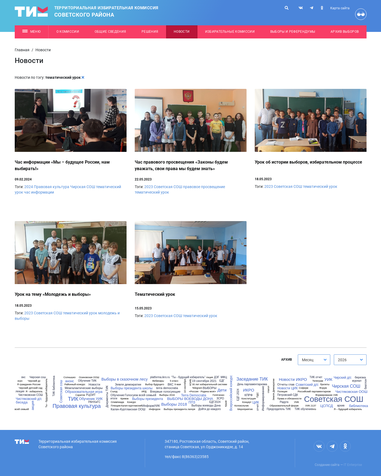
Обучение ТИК (87, 380)
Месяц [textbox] (307, 360)
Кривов (125, 398)
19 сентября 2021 (204, 380)
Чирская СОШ (82, 187)
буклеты (324, 384)
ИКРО (248, 390)
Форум (323, 388)
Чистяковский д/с (29, 398)
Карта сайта (340, 8)
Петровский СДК (287, 395)
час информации (39, 192)
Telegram (197, 388)
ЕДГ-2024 (238, 395)
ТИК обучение (303, 409)
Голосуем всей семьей (140, 395)
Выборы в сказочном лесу (124, 379)
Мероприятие (245, 409)
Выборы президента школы (131, 388)
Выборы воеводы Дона (206, 405)
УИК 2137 (310, 406)
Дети (221, 390)
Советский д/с (307, 384)
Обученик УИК (91, 398)
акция (32, 405)
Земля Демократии (273, 389)
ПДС (257, 394)
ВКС (171, 384)
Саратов (80, 395)
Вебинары (158, 381)
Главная (22, 50)
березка (360, 377)
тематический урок (152, 192)
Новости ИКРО (293, 379)
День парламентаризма (252, 384)
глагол (268, 389)
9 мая (178, 384)
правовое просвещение (204, 187)
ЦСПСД (326, 406)
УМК (296, 402)
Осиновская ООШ (89, 377)
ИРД (144, 391)
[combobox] (314, 359)
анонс (69, 381)
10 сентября (185, 386)
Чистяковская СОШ (30, 395)
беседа (22, 402)
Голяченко (218, 395)
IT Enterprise (353, 465)
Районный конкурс (74, 384)
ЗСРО (220, 398)
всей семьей (21, 409)
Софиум (303, 388)
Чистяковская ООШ (351, 391)
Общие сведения (110, 32)
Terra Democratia (193, 395)
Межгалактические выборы (84, 388)
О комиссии (67, 32)
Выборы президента (147, 398)
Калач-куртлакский (131, 406)
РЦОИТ (91, 395)
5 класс (174, 381)
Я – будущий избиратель (348, 409)
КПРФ (249, 395)
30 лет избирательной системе (209, 384)
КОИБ (190, 382)
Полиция (282, 391)
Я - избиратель (34, 391)
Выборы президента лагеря (179, 409)
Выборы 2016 (167, 395)
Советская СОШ (168, 187)
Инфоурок (154, 409)
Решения (150, 32)
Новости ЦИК (287, 388)
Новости (182, 32)
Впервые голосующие (165, 391)
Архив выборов (345, 32)
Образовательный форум (283, 406)
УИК (328, 379)
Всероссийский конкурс (231, 393)
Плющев (116, 406)
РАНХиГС (94, 402)
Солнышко (70, 377)
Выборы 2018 (174, 404)
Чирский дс (34, 381)
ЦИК (255, 402)
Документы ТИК (107, 396)
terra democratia (167, 388)
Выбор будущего (154, 384)
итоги (113, 398)
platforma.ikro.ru (160, 377)
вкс (24, 377)
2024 (28, 187)
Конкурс (131, 402)
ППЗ (191, 402)
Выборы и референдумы (292, 32)
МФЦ (224, 377)
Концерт (246, 402)
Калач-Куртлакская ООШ (128, 409)
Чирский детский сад (31, 388)
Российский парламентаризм (314, 391)
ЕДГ (222, 380)
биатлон (365, 384)
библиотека (358, 406)
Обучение (117, 395)
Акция (209, 377)
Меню (31, 32)
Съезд (113, 391)
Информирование (263, 398)
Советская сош (61, 391)
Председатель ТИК (279, 409)
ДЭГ (216, 377)
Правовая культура (51, 187)
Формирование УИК (326, 395)
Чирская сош (37, 377)
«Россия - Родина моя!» (202, 391)
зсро (20, 381)
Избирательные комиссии (230, 32)
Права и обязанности (289, 398)
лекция (20, 391)
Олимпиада (117, 402)
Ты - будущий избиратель (47, 393)
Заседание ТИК (252, 379)
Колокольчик (241, 406)
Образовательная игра (83, 391)
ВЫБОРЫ (210, 388)
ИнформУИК (151, 405)
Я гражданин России (29, 384)
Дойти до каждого (209, 409)
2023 (148, 187)
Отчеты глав (285, 384)
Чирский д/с (343, 377)
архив (340, 405)
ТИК (73, 399)
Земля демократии (128, 384)
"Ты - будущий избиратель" (188, 377)
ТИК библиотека (53, 386)
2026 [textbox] (342, 360)
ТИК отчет (316, 377)
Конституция (248, 398)
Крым (225, 403)
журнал (356, 380)
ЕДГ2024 (214, 402)
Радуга (284, 402)
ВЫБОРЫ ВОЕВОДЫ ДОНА (190, 398)
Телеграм (317, 381)
